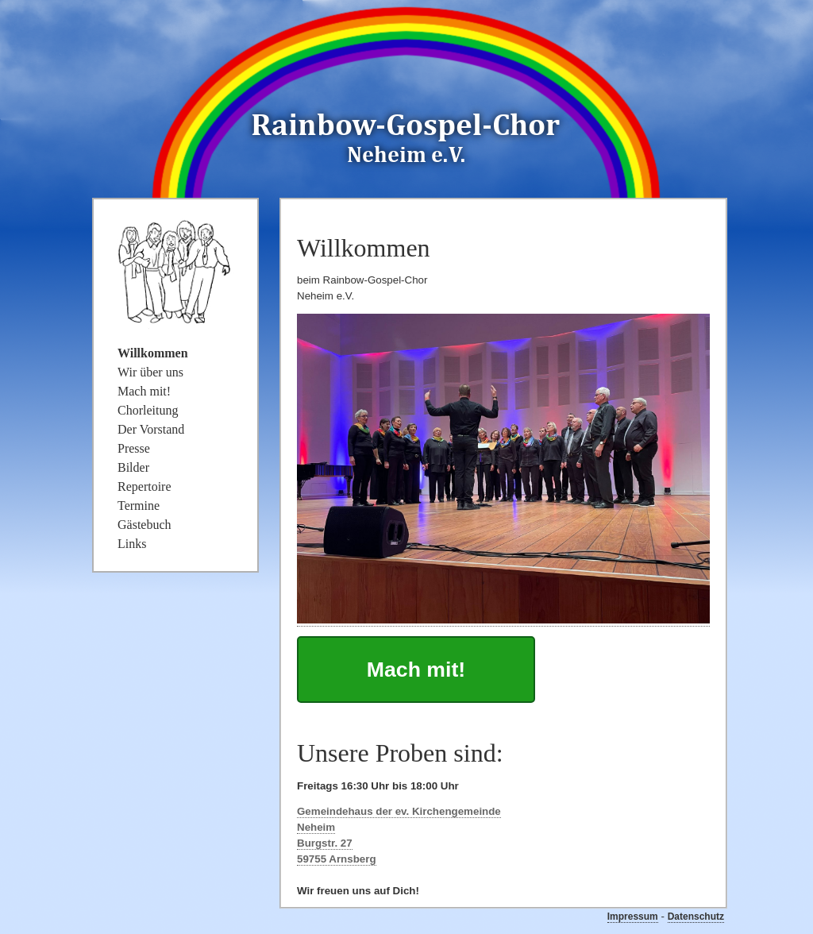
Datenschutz (696, 916)
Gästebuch (144, 524)
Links (132, 543)
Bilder (133, 467)
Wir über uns (150, 372)
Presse (134, 448)
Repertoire (144, 486)
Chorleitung (148, 410)
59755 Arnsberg (336, 859)
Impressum (632, 916)
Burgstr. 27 (325, 843)
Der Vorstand (151, 429)
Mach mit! (416, 669)
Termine (139, 505)
